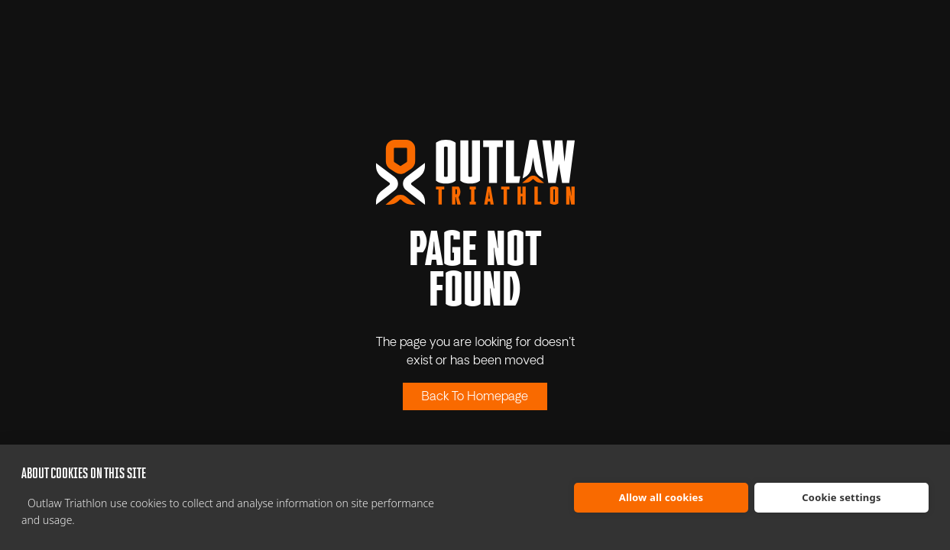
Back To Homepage (475, 397)
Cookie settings (841, 497)
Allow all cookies (661, 497)
